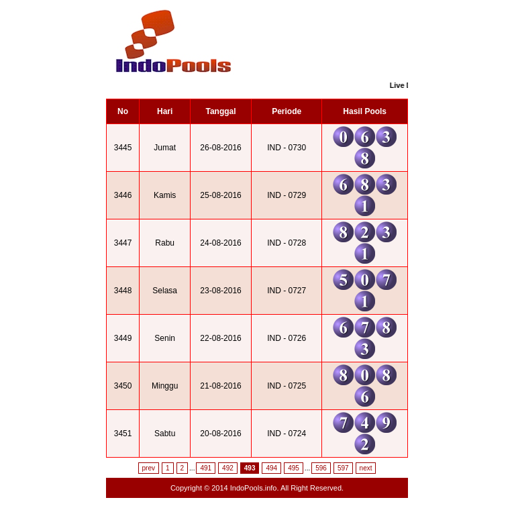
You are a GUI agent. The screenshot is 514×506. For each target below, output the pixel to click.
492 (228, 468)
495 (293, 468)
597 (343, 468)
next (366, 468)
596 (321, 468)
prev (148, 468)
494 (271, 468)
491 (205, 468)
